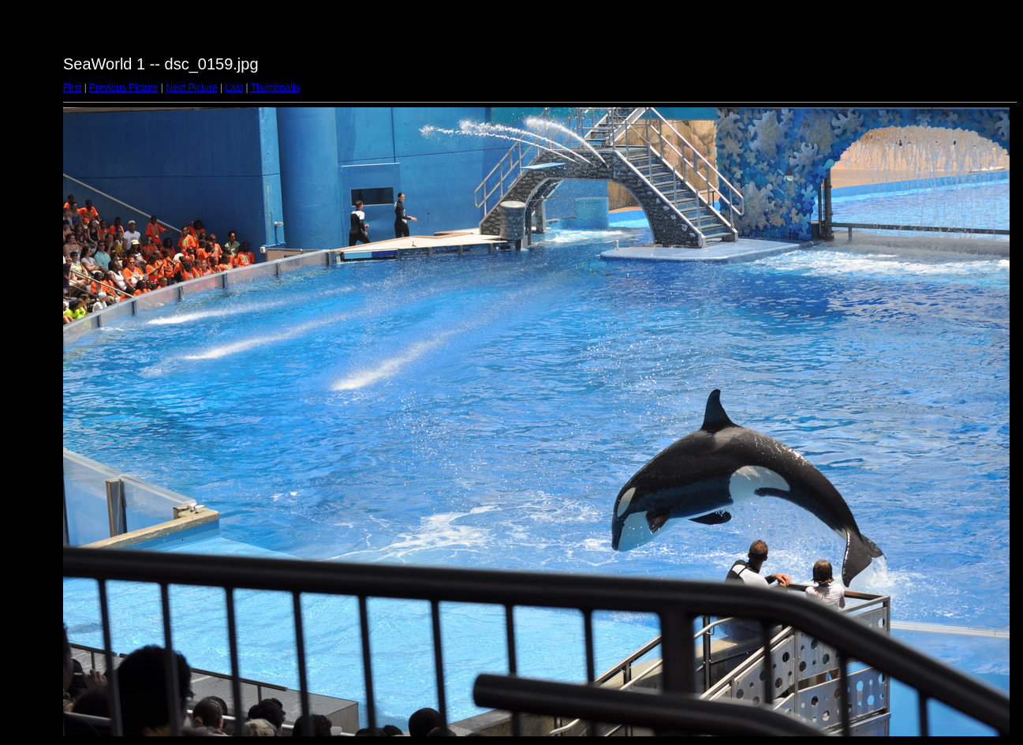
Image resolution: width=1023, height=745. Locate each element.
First (72, 87)
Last (234, 87)
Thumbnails (275, 87)
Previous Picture (123, 87)
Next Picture (191, 87)
